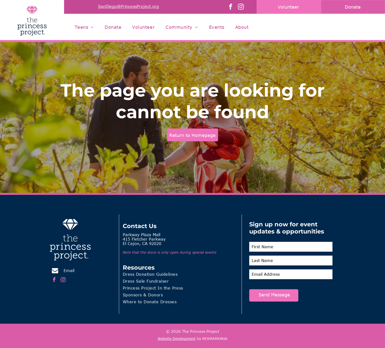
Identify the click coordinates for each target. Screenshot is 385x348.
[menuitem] (84, 27)
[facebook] (230, 7)
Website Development (177, 338)
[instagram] (240, 7)
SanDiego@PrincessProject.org (128, 6)
